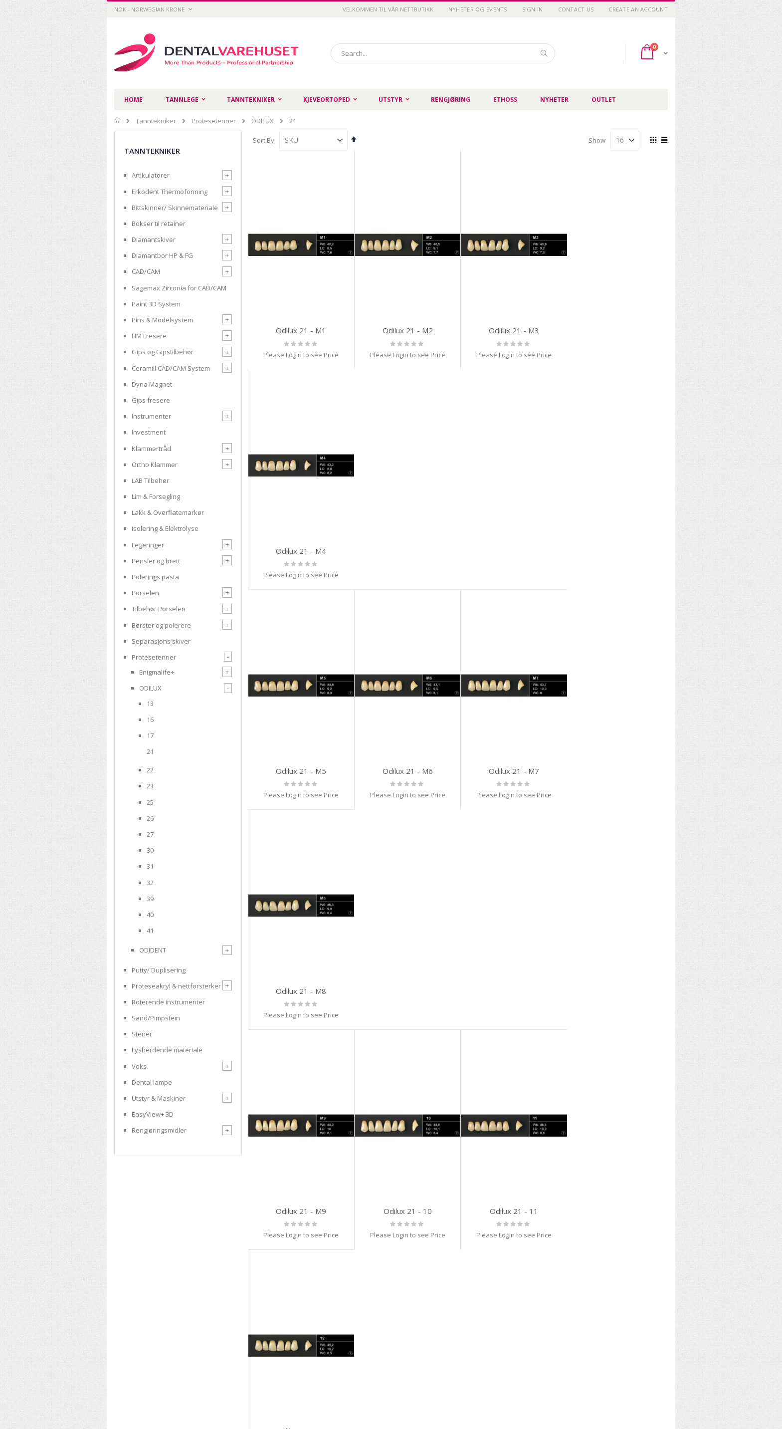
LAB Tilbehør (150, 480)
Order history (454, 1307)
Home (118, 120)
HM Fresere (149, 335)
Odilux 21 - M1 (301, 330)
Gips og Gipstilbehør (163, 351)
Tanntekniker (156, 121)
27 (150, 834)
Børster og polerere (161, 625)
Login (442, 1332)
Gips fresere (151, 400)
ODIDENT (152, 950)
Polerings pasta (155, 576)
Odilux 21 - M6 (407, 550)
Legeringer (148, 544)
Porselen (145, 592)
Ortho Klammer (155, 464)
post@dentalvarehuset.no (154, 1390)
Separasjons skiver (161, 641)
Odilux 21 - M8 (619, 550)
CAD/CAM (146, 271)
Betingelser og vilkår (287, 1320)
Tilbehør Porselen (159, 608)
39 (150, 898)
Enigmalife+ (156, 672)
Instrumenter (151, 416)
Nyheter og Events (477, 9)
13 (150, 703)
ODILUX (262, 121)
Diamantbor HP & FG (162, 255)
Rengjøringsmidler (159, 1130)
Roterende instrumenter (168, 1001)
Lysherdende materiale (167, 1049)
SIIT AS (517, 1393)
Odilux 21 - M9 (301, 770)
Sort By (263, 140)
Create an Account (638, 9)
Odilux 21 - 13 (301, 990)
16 (150, 719)
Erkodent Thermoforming (169, 191)
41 (150, 930)
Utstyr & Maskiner (159, 1098)
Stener (142, 1033)
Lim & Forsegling (156, 496)
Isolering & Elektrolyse (165, 528)
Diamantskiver (154, 239)
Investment (149, 432)
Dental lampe (152, 1082)
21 (150, 751)
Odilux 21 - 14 (407, 990)
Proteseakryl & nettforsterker (176, 985)
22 (150, 769)
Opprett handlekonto (377, 1332)
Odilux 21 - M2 (407, 330)
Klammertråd (151, 448)
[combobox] (443, 53)
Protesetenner (214, 121)
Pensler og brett (156, 560)
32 (150, 882)
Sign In (532, 9)
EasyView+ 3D (153, 1114)
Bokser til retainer (159, 223)
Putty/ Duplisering (159, 969)
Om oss (356, 1307)
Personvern (274, 1307)
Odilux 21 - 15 (513, 990)
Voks (139, 1066)
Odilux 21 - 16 (619, 990)
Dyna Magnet (152, 384)
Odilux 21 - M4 (619, 330)
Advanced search (460, 1320)
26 (150, 818)
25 (150, 802)
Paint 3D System (156, 303)
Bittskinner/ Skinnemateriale (175, 207)
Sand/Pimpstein (156, 1017)
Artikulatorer (151, 175)
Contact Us (576, 9)
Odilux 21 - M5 (301, 550)
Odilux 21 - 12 (619, 770)
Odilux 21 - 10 (407, 770)
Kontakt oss (363, 1320)
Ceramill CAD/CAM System (171, 368)
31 (150, 866)
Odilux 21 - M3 (513, 330)
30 (150, 850)
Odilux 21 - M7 (513, 550)
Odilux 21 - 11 (513, 770)
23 (150, 785)
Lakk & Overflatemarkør (168, 512)
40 (150, 914)
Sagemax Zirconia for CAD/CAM (179, 287)
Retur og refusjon (282, 1332)
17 (150, 735)
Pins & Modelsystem (162, 319)
